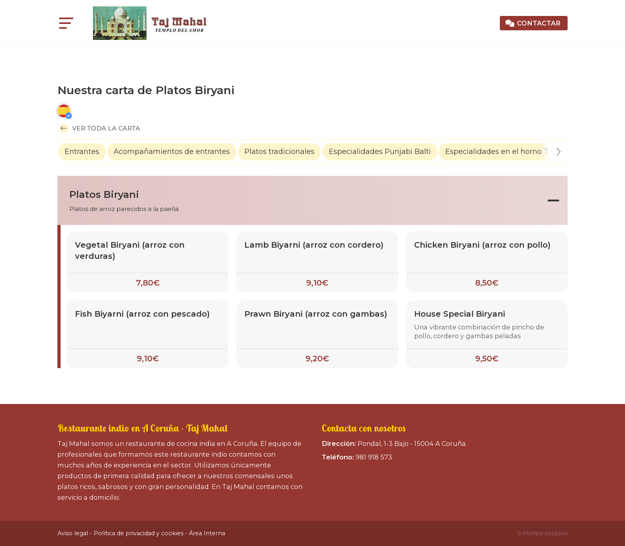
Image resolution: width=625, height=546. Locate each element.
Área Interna (207, 533)
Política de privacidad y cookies (138, 533)
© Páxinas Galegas (543, 533)
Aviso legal (72, 533)
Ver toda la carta (99, 128)
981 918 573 (374, 457)
